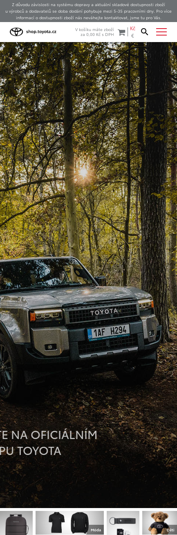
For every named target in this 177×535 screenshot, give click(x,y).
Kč (132, 28)
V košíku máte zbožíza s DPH (100, 31)
